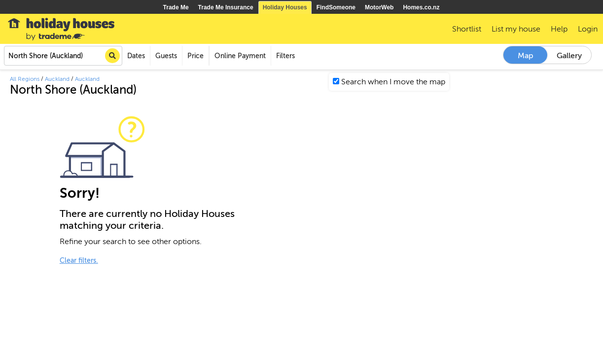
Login (588, 29)
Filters (285, 56)
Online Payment (240, 56)
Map (525, 55)
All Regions (24, 78)
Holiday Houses (285, 7)
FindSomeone (336, 7)
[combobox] (63, 56)
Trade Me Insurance (225, 7)
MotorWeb (379, 7)
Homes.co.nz (421, 7)
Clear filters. (79, 260)
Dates (136, 56)
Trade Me (176, 7)
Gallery (569, 55)
